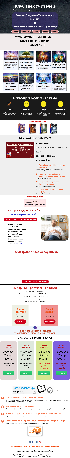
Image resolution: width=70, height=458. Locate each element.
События (36, 31)
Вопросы (54, 31)
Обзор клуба (25, 31)
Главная (15, 31)
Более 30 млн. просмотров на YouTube (21, 219)
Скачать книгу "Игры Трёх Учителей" (35, 281)
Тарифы (45, 31)
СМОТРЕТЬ (20, 322)
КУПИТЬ (8, 373)
